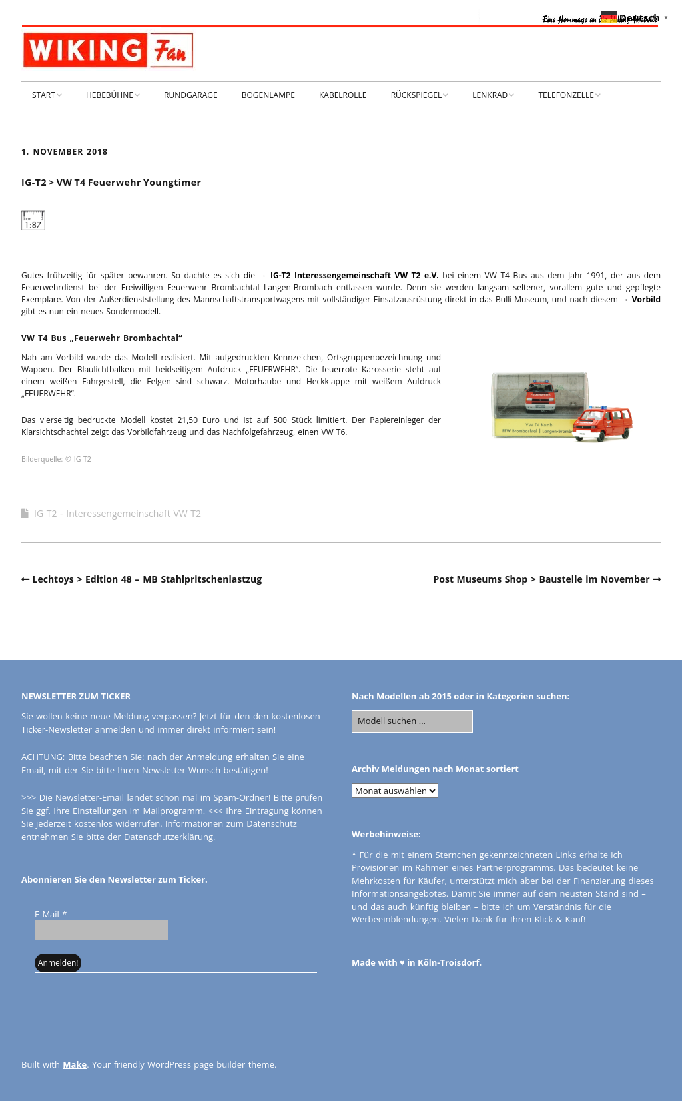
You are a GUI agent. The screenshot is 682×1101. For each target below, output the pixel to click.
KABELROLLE (343, 95)
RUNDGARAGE (191, 95)
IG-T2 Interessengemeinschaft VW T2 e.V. (354, 275)
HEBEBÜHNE (109, 95)
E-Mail (51, 914)
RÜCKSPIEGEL (416, 95)
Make (75, 1064)
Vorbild (646, 299)
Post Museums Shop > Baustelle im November (541, 579)
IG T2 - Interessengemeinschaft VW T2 (117, 513)
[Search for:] (412, 721)
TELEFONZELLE (566, 95)
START (43, 95)
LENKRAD (490, 95)
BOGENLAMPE (268, 95)
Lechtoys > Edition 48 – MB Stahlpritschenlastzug (147, 579)
